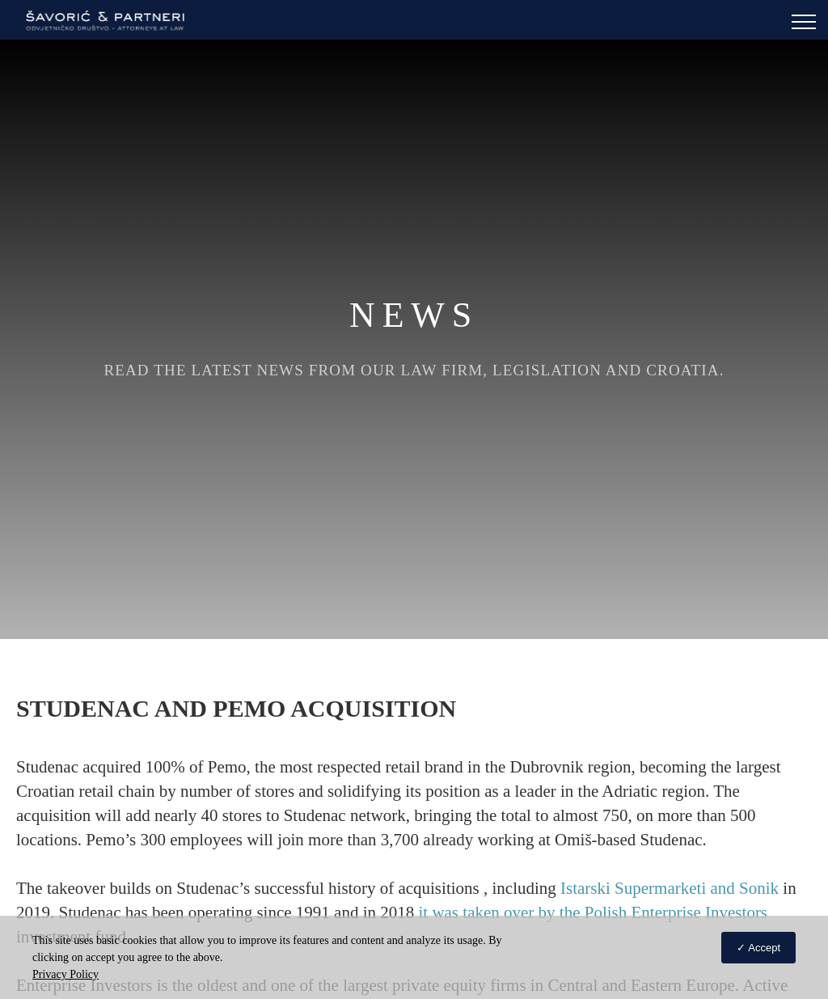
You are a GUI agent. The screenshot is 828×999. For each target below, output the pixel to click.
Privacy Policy (65, 974)
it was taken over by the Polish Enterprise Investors (592, 912)
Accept (764, 948)
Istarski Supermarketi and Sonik (669, 888)
